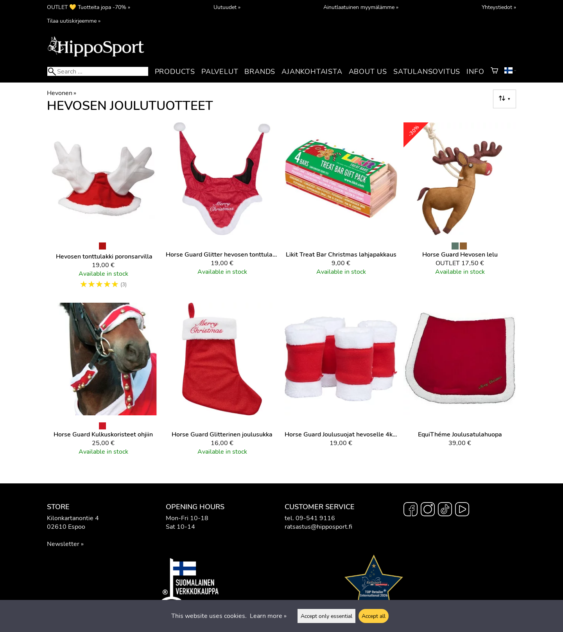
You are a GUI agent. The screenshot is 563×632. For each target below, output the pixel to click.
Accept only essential (326, 616)
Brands (259, 71)
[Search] (98, 71)
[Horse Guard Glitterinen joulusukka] (222, 382)
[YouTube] (462, 510)
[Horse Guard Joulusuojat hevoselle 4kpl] (341, 382)
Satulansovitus (426, 71)
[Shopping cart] (494, 71)
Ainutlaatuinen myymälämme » (360, 7)
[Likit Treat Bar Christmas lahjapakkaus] (341, 209)
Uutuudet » (226, 7)
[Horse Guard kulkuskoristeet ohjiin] (103, 382)
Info (475, 71)
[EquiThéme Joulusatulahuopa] (459, 382)
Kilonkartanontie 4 (73, 518)
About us (368, 71)
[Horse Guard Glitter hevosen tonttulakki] (222, 209)
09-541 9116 (315, 518)
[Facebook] (410, 510)
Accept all (373, 616)
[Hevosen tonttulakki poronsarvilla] (103, 209)
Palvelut (219, 71)
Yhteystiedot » (499, 7)
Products (175, 71)
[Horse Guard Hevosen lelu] (459, 209)
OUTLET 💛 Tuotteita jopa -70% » (88, 7)
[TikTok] (445, 510)
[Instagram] (428, 510)
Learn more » (268, 616)
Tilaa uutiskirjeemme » (73, 21)
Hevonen (61, 93)
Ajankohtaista (312, 71)
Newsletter (63, 544)
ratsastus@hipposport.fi (318, 526)
